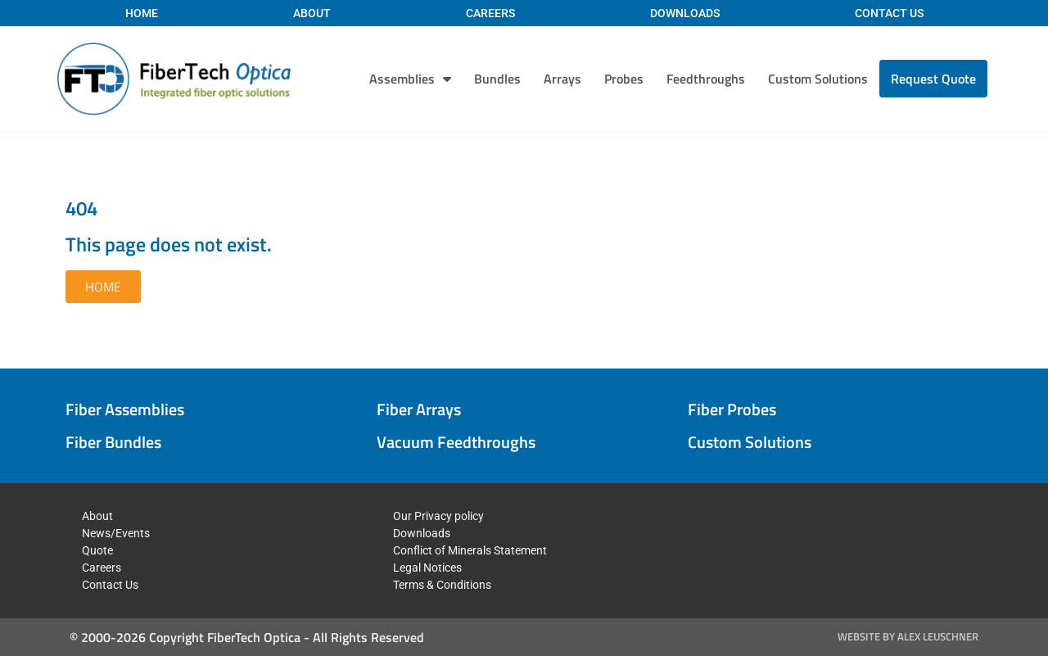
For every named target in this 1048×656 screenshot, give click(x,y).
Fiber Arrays (419, 409)
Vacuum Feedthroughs (456, 442)
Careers (490, 13)
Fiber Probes (732, 409)
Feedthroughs (705, 78)
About (312, 13)
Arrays (562, 78)
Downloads (685, 13)
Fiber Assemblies (125, 409)
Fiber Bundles (113, 442)
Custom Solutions (818, 78)
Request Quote (933, 78)
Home (141, 13)
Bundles (497, 78)
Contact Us (889, 13)
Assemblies (410, 78)
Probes (624, 78)
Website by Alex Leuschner (908, 636)
